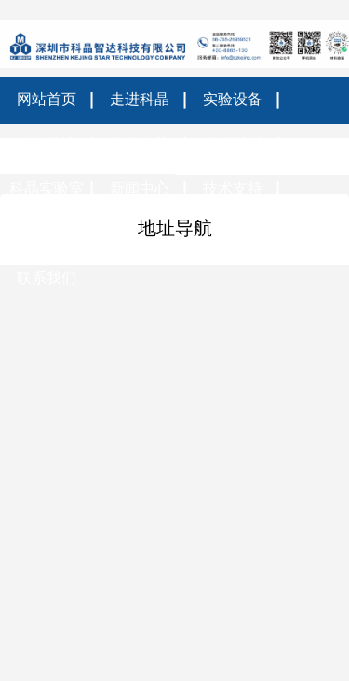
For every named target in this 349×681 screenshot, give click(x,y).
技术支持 (232, 188)
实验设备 (232, 99)
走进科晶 (139, 99)
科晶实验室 (46, 188)
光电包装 (139, 144)
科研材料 (232, 144)
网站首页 (46, 99)
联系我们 (46, 278)
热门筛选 (46, 144)
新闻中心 (139, 188)
